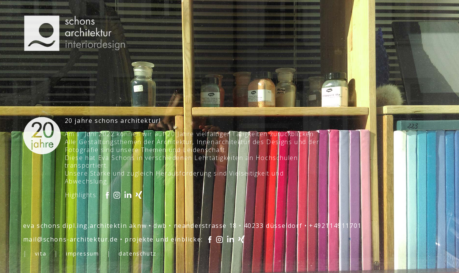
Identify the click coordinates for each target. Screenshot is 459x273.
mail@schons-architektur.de (70, 239)
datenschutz (137, 253)
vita (40, 253)
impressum (82, 253)
